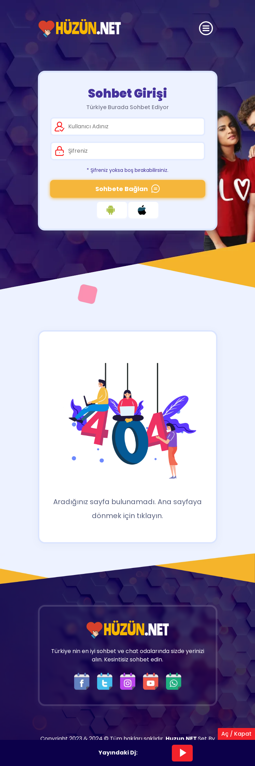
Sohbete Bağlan (127, 188)
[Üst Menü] (205, 28)
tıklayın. (150, 516)
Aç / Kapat (236, 734)
